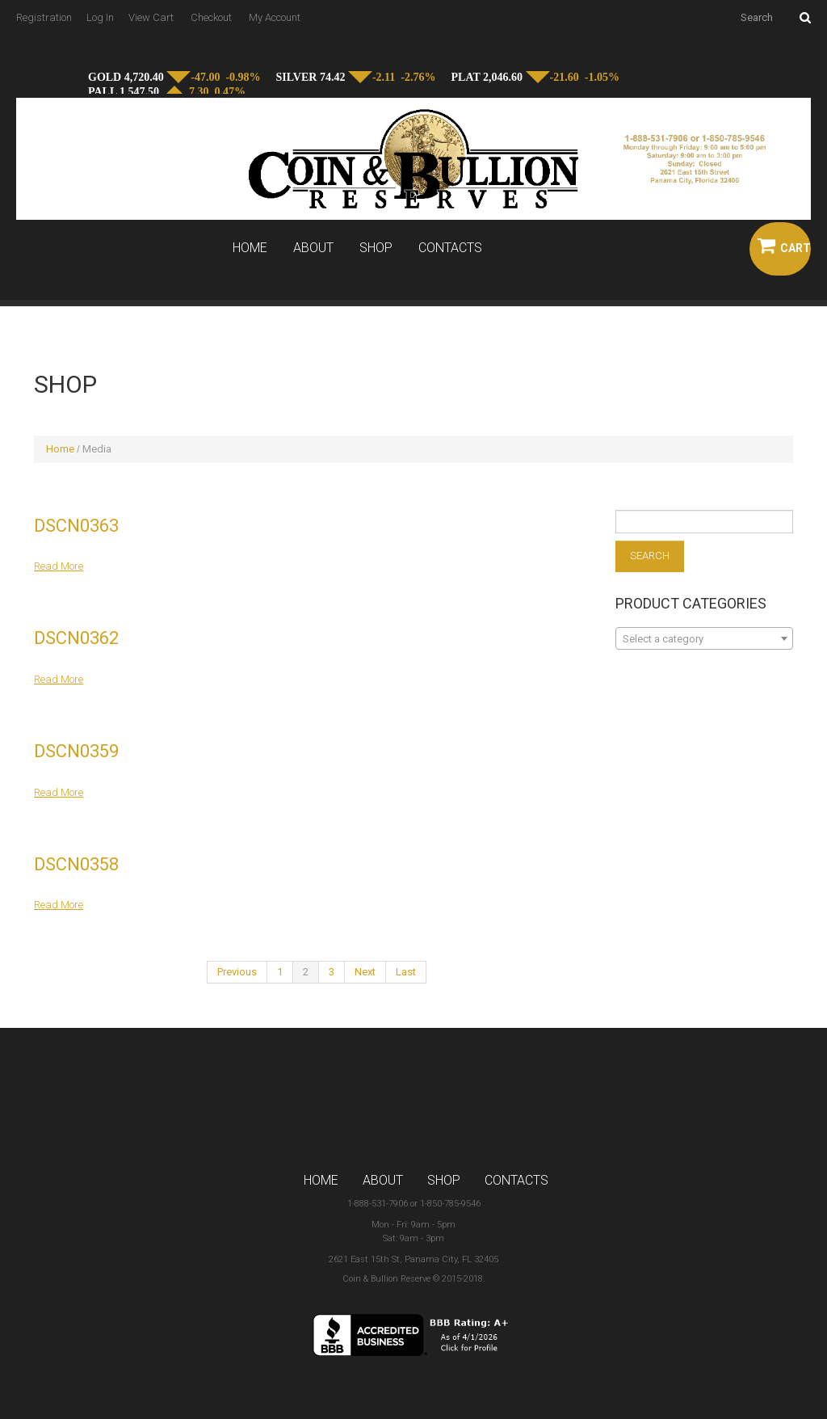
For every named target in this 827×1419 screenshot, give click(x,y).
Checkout (211, 17)
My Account (274, 17)
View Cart (151, 17)
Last (406, 972)
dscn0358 (76, 864)
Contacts (450, 248)
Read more (58, 566)
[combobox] (704, 638)
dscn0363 (76, 526)
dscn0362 (76, 638)
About (313, 248)
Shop (376, 248)
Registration (44, 17)
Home (250, 248)
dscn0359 (76, 751)
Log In (100, 17)
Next (365, 972)
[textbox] (704, 639)
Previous (237, 972)
